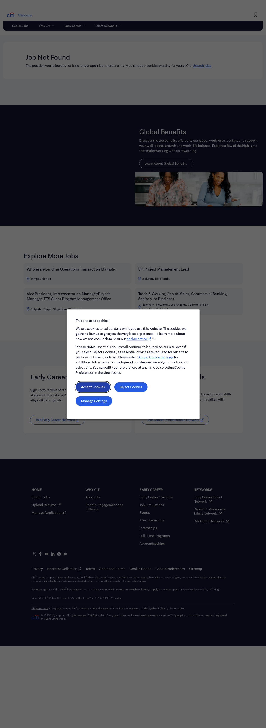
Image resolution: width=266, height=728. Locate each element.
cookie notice (136, 345)
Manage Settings (95, 404)
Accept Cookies (94, 390)
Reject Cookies (131, 390)
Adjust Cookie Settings (154, 362)
